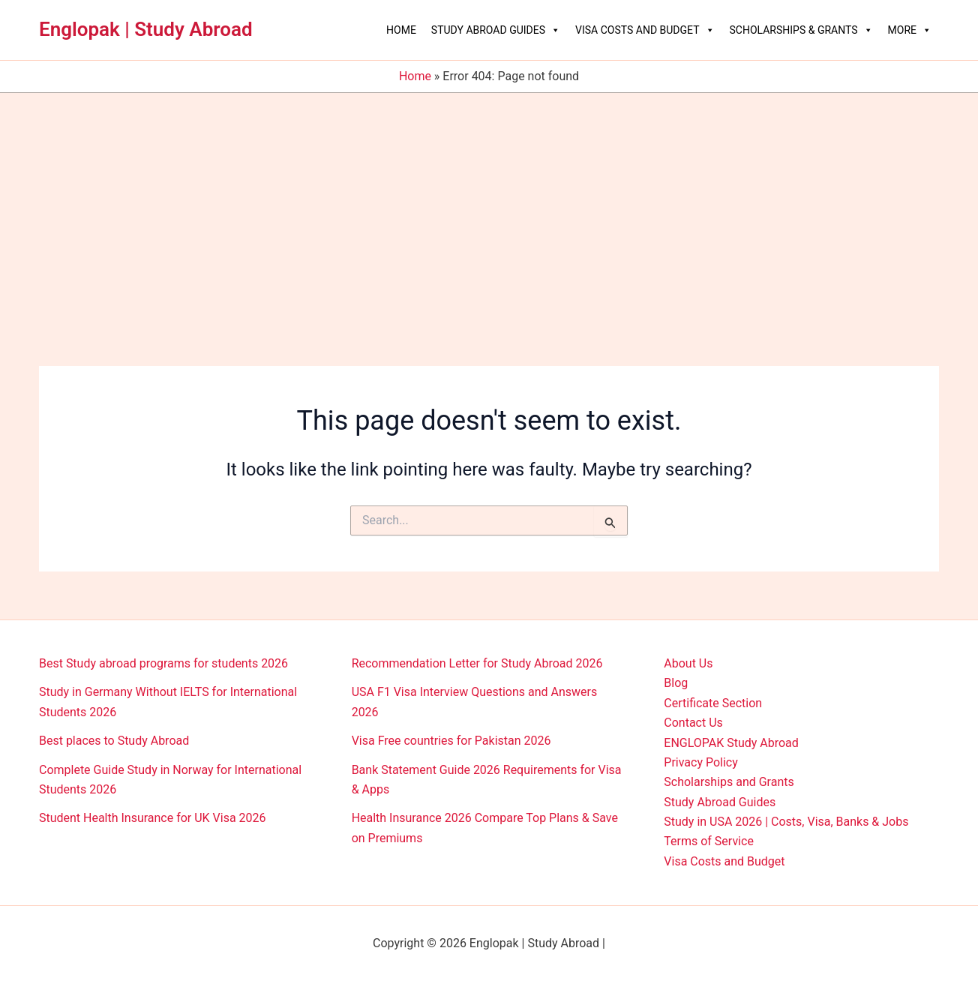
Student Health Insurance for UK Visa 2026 (152, 818)
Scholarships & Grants (801, 30)
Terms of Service (709, 841)
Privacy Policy (701, 762)
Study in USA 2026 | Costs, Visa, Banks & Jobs (786, 821)
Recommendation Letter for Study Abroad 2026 (477, 663)
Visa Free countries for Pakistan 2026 (451, 741)
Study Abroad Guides (495, 30)
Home (401, 30)
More (910, 30)
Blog (676, 683)
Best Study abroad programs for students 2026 (163, 663)
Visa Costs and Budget (644, 30)
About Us (688, 663)
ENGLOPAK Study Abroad (731, 743)
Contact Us (693, 723)
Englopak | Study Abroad (146, 29)
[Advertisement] (489, 205)
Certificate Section (713, 703)
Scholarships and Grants (729, 782)
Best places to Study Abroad (114, 741)
